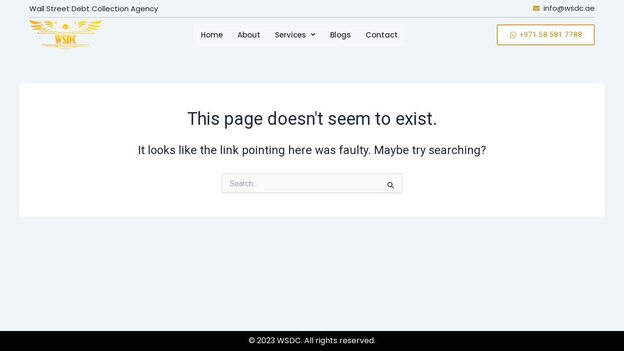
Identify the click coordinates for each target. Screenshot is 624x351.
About (248, 35)
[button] (295, 35)
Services (295, 35)
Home (212, 35)
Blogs (340, 35)
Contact (382, 35)
